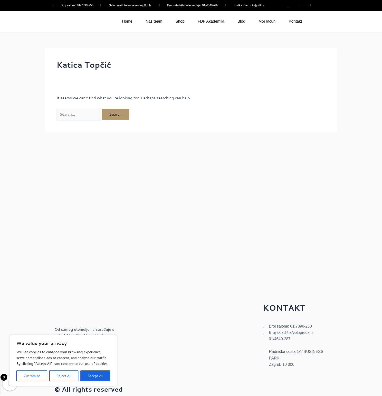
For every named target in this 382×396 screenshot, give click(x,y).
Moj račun (267, 21)
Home (127, 21)
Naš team (154, 21)
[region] (63, 360)
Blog (241, 21)
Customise (31, 375)
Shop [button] (179, 21)
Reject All (63, 375)
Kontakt (295, 21)
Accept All (95, 375)
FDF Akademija (211, 21)
